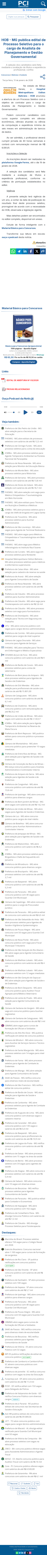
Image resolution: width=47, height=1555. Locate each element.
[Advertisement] (24, 27)
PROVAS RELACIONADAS (18, 389)
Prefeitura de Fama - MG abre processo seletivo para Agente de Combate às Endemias (23, 1063)
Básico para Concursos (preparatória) (23, 346)
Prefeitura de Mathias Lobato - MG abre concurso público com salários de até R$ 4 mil (25, 963)
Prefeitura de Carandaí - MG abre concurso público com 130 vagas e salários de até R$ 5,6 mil (21, 1126)
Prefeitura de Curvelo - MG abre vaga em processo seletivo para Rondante (24, 553)
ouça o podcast (10, 237)
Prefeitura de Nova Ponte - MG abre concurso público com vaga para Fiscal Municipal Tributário (23, 942)
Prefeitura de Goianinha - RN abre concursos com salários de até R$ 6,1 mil (24, 1475)
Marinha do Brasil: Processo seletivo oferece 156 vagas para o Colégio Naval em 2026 (23, 1242)
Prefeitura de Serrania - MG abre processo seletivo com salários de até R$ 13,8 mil (25, 479)
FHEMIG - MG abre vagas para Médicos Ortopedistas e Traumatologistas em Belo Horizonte (25, 537)
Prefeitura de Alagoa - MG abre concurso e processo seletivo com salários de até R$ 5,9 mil (25, 1174)
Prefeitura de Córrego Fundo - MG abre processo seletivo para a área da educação (25, 447)
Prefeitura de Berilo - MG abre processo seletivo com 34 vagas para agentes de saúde (23, 1163)
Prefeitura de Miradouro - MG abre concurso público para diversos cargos (23, 865)
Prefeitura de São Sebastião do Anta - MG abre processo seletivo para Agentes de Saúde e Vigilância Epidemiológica (24, 922)
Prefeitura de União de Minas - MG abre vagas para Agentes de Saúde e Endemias (24, 810)
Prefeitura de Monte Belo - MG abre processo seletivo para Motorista (21, 472)
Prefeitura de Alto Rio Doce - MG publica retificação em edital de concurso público (24, 1034)
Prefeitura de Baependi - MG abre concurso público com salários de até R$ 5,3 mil (24, 884)
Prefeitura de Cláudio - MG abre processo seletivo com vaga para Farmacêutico (24, 610)
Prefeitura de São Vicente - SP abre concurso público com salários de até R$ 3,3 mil (24, 1272)
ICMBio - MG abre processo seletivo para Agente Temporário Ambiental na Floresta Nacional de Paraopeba (25, 456)
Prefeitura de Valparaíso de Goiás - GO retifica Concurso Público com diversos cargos (23, 1396)
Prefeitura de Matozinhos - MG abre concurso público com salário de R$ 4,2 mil (23, 847)
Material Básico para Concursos (19, 228)
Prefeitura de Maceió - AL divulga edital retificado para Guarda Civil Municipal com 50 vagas (23, 1431)
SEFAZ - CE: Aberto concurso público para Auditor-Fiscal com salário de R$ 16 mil (24, 1460)
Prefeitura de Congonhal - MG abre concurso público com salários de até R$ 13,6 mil (24, 787)
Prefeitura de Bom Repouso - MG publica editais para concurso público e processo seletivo (24, 736)
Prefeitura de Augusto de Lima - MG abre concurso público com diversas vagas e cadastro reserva (24, 1115)
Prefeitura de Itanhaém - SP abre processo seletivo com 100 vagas (25, 1281)
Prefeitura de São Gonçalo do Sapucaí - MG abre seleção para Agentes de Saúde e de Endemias (25, 980)
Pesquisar (33, 17)
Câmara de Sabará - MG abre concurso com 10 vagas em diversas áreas (23, 1182)
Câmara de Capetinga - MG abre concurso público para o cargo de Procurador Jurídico (24, 905)
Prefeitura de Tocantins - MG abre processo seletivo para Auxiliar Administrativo (21, 520)
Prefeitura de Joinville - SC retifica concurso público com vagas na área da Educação (25, 1373)
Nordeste (23, 1493)
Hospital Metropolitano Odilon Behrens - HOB (31, 92)
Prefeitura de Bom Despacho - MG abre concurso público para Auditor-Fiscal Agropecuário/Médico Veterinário (23, 990)
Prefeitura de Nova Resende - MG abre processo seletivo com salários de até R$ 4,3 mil (24, 586)
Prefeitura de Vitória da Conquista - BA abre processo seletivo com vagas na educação (23, 1441)
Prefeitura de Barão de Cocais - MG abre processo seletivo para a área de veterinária (24, 668)
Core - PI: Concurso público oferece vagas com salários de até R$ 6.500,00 (24, 1467)
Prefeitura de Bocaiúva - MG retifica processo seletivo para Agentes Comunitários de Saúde (22, 1191)
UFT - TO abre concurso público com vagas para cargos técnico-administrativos (25, 1422)
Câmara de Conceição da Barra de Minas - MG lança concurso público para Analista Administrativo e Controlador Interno (25, 767)
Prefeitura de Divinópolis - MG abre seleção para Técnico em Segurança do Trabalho (23, 618)
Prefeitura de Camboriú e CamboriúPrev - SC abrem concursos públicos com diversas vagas (24, 1364)
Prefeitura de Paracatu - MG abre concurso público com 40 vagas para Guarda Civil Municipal (22, 894)
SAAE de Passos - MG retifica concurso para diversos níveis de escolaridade (23, 1079)
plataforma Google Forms (15, 162)
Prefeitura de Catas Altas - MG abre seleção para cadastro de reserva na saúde (25, 570)
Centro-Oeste (18, 1488)
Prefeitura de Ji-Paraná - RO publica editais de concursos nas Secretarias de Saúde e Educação (23, 1406)
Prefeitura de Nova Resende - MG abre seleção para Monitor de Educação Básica (24, 464)
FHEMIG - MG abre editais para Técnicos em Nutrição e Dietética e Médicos (24, 504)
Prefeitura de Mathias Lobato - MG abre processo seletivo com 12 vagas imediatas (24, 972)
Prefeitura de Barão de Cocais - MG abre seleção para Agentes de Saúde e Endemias (24, 1095)
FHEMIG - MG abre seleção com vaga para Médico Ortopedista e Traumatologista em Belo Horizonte (25, 495)
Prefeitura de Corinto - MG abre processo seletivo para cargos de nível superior (24, 634)
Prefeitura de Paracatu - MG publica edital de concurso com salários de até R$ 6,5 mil (25, 913)
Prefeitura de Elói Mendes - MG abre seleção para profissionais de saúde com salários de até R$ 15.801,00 (24, 688)
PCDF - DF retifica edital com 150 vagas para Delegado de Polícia (23, 1387)
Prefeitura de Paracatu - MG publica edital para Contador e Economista (25, 1200)
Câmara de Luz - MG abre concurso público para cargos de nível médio (21, 818)
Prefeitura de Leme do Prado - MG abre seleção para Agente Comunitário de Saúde (23, 1001)
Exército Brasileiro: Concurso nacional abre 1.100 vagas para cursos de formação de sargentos (25, 1252)
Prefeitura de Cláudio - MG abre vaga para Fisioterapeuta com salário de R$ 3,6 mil (25, 602)
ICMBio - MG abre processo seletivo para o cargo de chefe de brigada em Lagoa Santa (25, 511)
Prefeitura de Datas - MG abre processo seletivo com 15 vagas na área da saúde (23, 1155)
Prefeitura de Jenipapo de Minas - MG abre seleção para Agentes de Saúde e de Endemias (24, 836)
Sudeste (25, 1483)
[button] (4, 4)
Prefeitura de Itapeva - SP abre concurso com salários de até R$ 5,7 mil (24, 1288)
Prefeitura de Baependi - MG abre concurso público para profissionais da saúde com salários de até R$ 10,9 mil (23, 1136)
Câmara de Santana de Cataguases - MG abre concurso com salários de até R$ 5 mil (25, 1020)
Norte (32, 1488)
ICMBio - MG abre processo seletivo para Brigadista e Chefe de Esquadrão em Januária (24, 857)
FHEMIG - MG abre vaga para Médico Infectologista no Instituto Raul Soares (23, 546)
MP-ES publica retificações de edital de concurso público (23, 1356)
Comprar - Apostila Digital (23, 362)
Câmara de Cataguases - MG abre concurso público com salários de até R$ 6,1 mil (24, 698)
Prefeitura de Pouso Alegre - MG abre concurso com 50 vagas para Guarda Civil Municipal (24, 932)
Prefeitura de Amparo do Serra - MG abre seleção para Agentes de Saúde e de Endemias (24, 777)
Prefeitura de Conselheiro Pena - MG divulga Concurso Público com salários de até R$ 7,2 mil (24, 1216)
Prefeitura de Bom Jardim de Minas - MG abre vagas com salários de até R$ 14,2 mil (25, 803)
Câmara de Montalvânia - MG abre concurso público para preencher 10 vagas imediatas (25, 746)
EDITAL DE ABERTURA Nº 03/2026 (23, 380)
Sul (36, 1483)
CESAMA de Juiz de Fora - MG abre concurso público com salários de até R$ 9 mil (25, 658)
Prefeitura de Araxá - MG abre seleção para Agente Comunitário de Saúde (23, 578)
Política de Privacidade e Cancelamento (23, 1547)
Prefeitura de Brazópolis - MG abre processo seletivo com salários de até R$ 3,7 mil (24, 874)
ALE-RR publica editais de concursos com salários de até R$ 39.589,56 (24, 1415)
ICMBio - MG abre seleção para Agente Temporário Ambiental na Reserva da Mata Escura (23, 726)
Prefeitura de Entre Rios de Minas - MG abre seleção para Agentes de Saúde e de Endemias (24, 756)
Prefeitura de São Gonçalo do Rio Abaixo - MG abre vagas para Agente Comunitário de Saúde (24, 953)
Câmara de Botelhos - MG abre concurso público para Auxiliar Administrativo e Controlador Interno (24, 826)
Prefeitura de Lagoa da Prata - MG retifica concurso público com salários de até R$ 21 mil (24, 1146)
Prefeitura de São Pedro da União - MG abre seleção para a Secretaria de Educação (23, 431)
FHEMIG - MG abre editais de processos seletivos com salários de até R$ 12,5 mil (24, 440)
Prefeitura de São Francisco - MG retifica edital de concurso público (24, 1086)
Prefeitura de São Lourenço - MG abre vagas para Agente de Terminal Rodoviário (25, 528)
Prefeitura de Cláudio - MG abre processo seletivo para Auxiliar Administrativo (24, 595)
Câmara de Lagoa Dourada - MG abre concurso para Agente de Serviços (22, 642)
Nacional (12, 1484)
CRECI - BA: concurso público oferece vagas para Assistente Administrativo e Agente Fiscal (25, 1451)
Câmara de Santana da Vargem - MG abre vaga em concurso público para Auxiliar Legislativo (24, 1011)
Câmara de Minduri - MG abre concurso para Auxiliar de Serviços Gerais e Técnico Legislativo (24, 1043)
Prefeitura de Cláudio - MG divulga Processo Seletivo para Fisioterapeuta (22, 1224)
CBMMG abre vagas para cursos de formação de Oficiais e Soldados (21, 1027)
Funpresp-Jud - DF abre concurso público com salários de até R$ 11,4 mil (24, 1380)
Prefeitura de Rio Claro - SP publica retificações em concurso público (21, 1262)
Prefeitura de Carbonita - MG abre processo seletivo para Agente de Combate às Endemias (25, 1105)
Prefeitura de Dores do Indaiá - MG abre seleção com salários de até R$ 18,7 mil (24, 486)
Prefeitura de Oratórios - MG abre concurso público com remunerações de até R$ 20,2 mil (24, 708)
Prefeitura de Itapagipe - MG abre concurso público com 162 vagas (21, 1207)
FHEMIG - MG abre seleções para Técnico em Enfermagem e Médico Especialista (24, 649)
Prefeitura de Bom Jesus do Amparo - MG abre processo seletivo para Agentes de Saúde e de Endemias (24, 678)
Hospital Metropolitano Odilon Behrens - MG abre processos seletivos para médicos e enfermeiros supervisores (25, 562)
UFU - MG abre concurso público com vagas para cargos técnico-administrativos (25, 627)
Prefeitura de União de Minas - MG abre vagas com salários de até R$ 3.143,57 (24, 717)
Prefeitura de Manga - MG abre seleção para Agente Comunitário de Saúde (23, 1072)
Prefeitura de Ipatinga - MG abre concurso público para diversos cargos (25, 796)
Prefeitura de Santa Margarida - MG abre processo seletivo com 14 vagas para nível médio (24, 1053)
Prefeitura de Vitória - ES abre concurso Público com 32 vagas (23, 1348)
